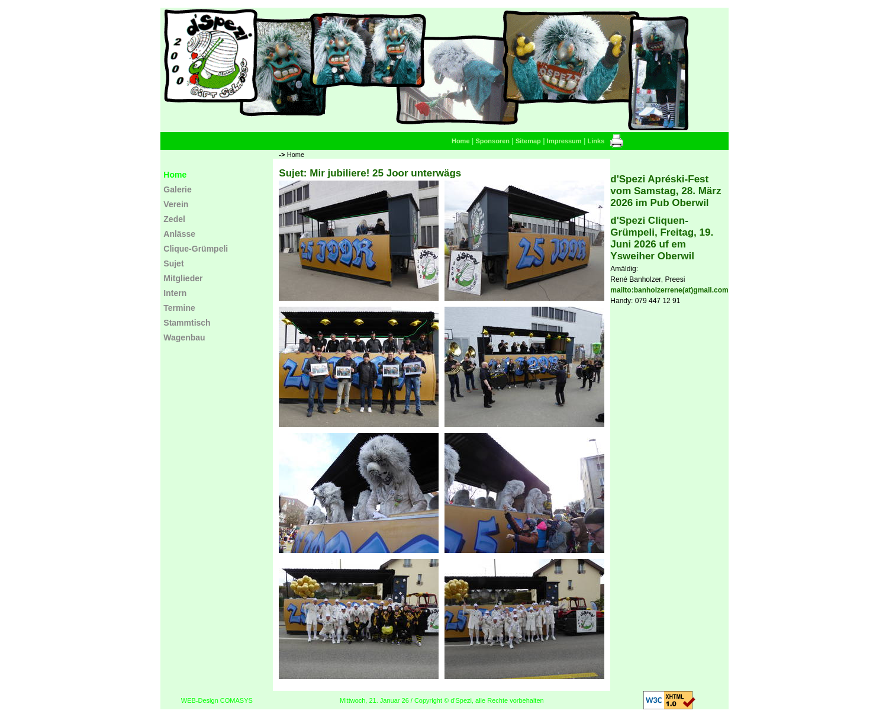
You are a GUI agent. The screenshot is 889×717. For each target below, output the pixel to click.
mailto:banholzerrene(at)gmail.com (669, 290)
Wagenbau (184, 337)
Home (461, 140)
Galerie (177, 189)
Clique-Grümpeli (195, 248)
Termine (179, 308)
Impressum (564, 140)
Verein (175, 204)
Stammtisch (186, 322)
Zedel (174, 219)
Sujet (173, 263)
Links (596, 140)
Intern (174, 293)
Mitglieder (182, 278)
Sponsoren (493, 140)
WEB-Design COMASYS (217, 700)
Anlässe (179, 234)
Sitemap (528, 140)
